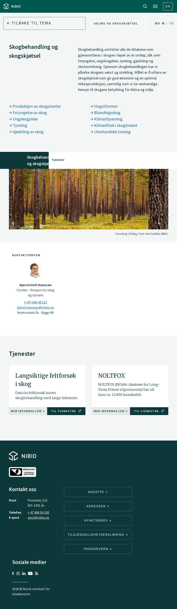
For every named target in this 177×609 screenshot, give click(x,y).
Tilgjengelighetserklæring (98, 534)
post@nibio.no (38, 517)
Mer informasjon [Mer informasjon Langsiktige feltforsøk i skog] (28, 411)
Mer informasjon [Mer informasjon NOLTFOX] (111, 411)
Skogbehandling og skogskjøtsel (107, 23)
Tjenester (58, 160)
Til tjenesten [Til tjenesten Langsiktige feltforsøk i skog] (66, 411)
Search (145, 6)
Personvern (98, 549)
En (168, 6)
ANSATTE (98, 492)
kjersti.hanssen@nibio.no (35, 307)
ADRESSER (97, 506)
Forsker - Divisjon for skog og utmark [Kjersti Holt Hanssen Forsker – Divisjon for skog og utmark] (35, 290)
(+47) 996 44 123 (35, 302)
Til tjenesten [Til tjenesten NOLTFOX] (149, 411)
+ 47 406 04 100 (38, 512)
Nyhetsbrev (98, 520)
